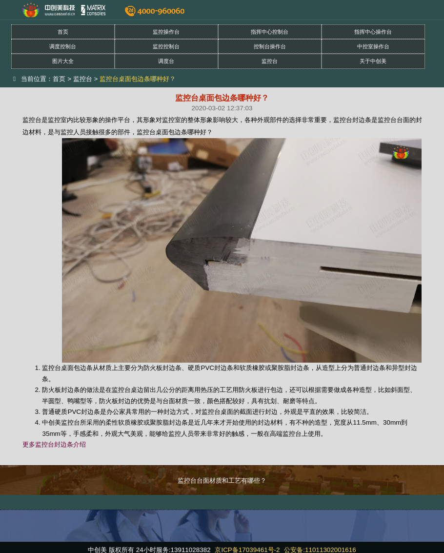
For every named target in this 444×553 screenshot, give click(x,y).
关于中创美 (373, 61)
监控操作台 (166, 32)
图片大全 (63, 61)
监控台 (270, 61)
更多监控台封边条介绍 (54, 444)
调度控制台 (62, 46)
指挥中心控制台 (269, 32)
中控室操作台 (373, 46)
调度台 (166, 61)
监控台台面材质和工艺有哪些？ (222, 480)
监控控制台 (166, 46)
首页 (63, 32)
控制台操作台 (270, 46)
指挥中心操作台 (373, 32)
